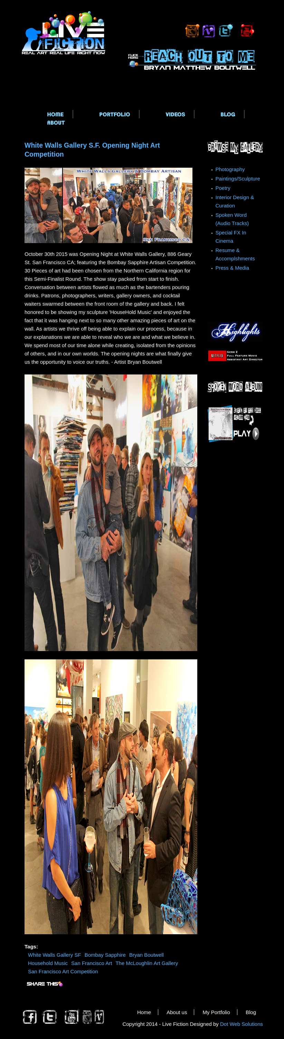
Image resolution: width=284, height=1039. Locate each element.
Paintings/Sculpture (238, 179)
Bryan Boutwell (146, 955)
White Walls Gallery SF (54, 955)
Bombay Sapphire (105, 955)
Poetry (223, 188)
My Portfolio (216, 1012)
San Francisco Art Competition (63, 971)
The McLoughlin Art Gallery (146, 963)
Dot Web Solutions (241, 1024)
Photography (230, 169)
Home (144, 1012)
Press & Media (232, 268)
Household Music (48, 963)
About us (177, 1012)
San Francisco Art (91, 963)
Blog (251, 1012)
